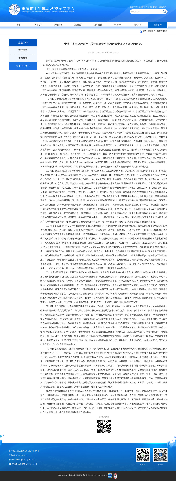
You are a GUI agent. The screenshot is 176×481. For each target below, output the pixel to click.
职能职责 (153, 7)
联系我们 (162, 7)
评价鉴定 (78, 25)
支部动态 (22, 50)
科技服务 (58, 25)
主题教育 (22, 58)
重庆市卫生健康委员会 (138, 7)
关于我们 (38, 25)
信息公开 (138, 25)
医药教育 (98, 25)
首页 (19, 25)
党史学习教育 (162, 31)
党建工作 (158, 25)
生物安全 (118, 25)
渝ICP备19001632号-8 (28, 464)
